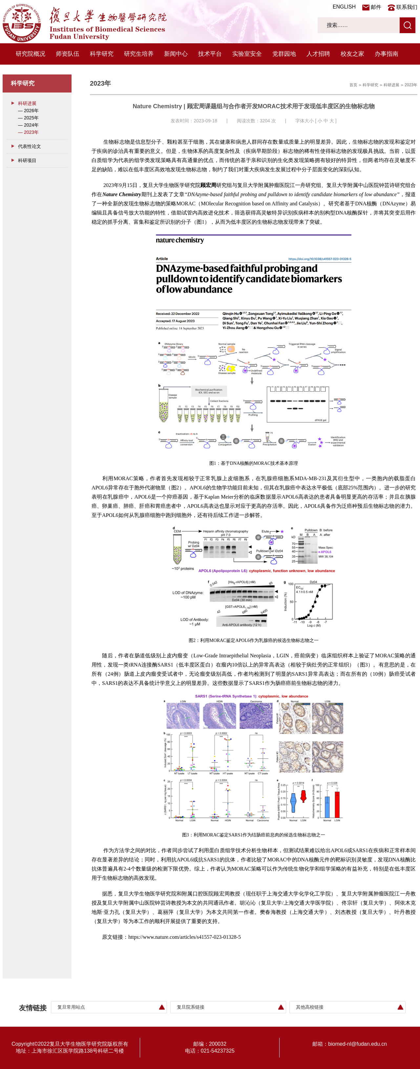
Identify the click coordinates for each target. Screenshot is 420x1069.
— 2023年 (28, 132)
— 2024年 (28, 125)
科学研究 (102, 54)
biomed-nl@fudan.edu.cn (357, 1044)
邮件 (376, 7)
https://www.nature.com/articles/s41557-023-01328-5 (184, 937)
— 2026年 (28, 110)
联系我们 (406, 7)
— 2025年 (28, 117)
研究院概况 (30, 54)
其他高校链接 (310, 1007)
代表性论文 (29, 146)
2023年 (411, 85)
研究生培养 (139, 54)
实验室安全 (247, 54)
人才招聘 (318, 54)
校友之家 (352, 54)
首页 (353, 85)
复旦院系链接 (190, 1007)
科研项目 (27, 160)
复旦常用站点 (71, 1007)
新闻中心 (176, 54)
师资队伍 (67, 54)
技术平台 (210, 54)
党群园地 (284, 54)
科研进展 (27, 103)
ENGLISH (344, 7)
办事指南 (386, 54)
